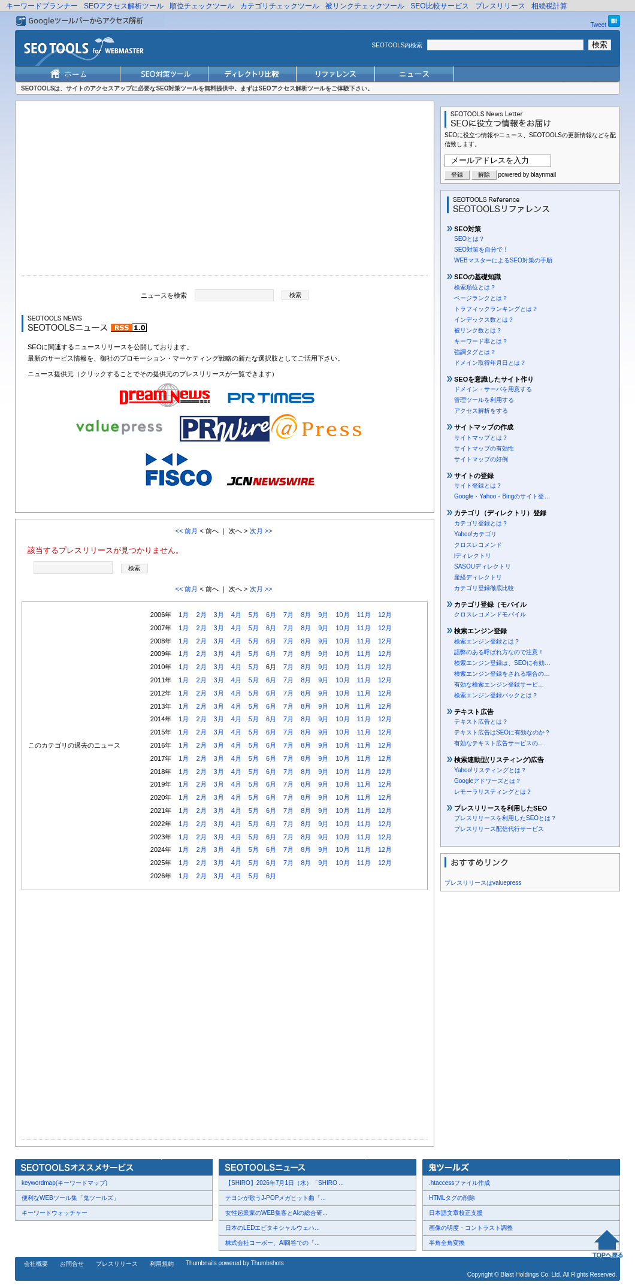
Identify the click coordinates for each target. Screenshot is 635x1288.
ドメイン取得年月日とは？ (490, 362)
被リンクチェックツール (364, 6)
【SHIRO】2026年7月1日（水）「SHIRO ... (284, 1183)
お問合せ (72, 1263)
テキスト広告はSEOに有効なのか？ (502, 732)
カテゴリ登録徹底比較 (484, 588)
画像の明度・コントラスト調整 (471, 1227)
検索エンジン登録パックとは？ (496, 695)
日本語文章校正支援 (456, 1213)
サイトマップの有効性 (484, 448)
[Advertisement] (225, 191)
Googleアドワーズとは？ (487, 781)
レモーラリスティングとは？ (493, 791)
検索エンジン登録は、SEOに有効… (502, 663)
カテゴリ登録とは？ (481, 523)
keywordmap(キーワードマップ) (64, 1183)
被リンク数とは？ (478, 330)
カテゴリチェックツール (279, 6)
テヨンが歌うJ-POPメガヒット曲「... (275, 1198)
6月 (271, 614)
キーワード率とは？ (481, 341)
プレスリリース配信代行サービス (499, 829)
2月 (201, 614)
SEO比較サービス (439, 6)
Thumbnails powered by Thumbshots (235, 1263)
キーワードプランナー (42, 6)
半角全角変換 (447, 1242)
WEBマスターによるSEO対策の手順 (503, 260)
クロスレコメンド (478, 545)
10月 (342, 614)
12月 (385, 614)
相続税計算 (549, 6)
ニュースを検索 (164, 294)
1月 (184, 614)
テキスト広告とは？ (481, 721)
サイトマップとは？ (481, 437)
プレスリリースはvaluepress (482, 882)
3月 (219, 614)
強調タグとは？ (475, 352)
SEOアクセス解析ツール (124, 6)
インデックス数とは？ (484, 319)
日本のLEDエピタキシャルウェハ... (272, 1227)
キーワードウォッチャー (54, 1213)
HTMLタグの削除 (452, 1198)
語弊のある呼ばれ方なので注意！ (499, 652)
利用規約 (162, 1263)
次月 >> (261, 530)
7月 (288, 614)
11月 (364, 614)
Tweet (599, 25)
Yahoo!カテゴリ (475, 534)
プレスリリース (500, 6)
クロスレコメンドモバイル (490, 614)
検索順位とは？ (475, 287)
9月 (323, 614)
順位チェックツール (202, 6)
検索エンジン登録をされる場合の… (502, 673)
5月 (254, 614)
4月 (236, 614)
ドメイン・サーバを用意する (493, 389)
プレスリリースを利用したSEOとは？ (505, 818)
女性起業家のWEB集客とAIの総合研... (276, 1213)
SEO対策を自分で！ (481, 249)
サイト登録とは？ (478, 485)
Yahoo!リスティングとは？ (490, 770)
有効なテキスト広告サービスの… (499, 743)
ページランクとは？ (481, 298)
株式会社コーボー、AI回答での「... (272, 1242)
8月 (306, 614)
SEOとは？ (469, 238)
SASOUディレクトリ (482, 566)
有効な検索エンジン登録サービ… (499, 684)
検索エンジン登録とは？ (487, 641)
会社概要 (36, 1263)
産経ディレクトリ (478, 577)
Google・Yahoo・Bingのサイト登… (502, 496)
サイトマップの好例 (481, 459)
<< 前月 (186, 530)
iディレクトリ (472, 555)
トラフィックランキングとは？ (496, 309)
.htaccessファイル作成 (459, 1183)
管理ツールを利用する (484, 400)
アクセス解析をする (481, 410)
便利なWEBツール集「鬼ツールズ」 (70, 1198)
